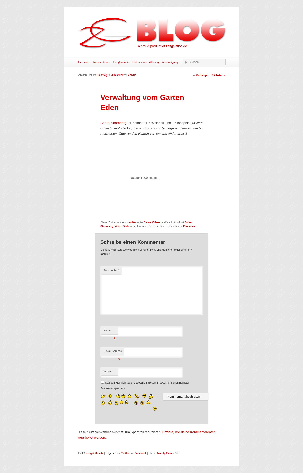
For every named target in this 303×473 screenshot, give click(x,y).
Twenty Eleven (165, 453)
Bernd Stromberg (113, 123)
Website (108, 371)
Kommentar (111, 270)
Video (117, 226)
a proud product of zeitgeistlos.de (162, 46)
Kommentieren (101, 62)
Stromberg (106, 226)
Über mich (83, 62)
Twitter (125, 453)
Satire (147, 222)
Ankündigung (170, 62)
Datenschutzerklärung (145, 62)
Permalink (189, 226)
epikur (132, 75)
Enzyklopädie (121, 62)
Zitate (126, 226)
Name (109, 331)
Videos (156, 222)
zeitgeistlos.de (95, 453)
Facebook (140, 453)
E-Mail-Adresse (112, 352)
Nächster (219, 75)
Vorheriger (200, 75)
